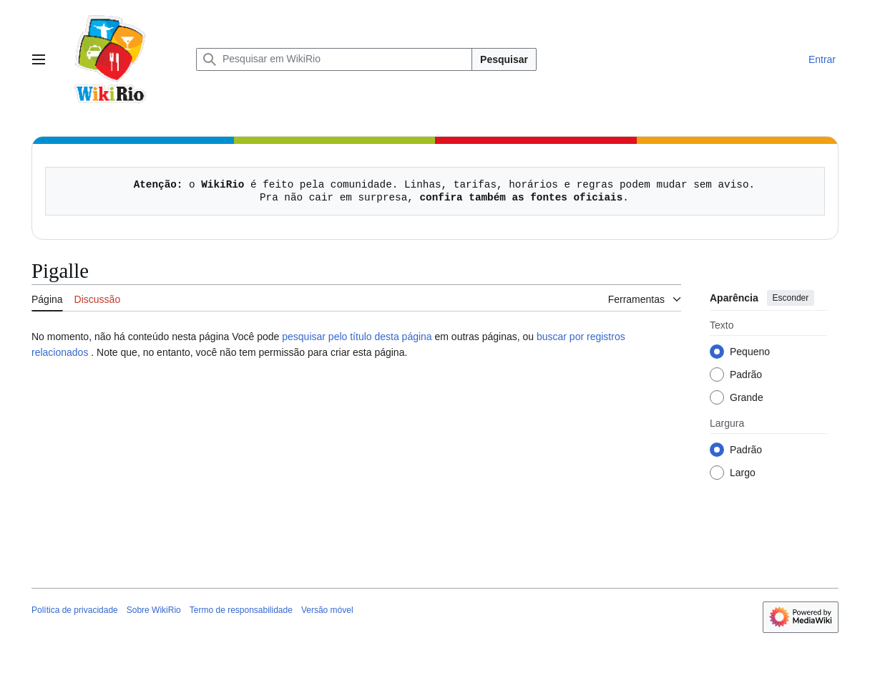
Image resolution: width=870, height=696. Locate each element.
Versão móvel (327, 610)
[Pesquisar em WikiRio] (334, 59)
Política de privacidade (74, 610)
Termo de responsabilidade (241, 610)
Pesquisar (504, 59)
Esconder (791, 298)
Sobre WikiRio (154, 610)
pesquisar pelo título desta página (356, 336)
